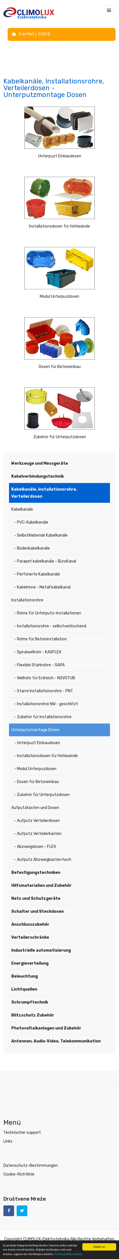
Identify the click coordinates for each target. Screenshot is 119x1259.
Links (7, 1141)
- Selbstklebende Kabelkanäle (41, 535)
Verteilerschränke (30, 937)
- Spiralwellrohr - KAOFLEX (37, 652)
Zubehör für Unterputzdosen (59, 437)
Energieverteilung (30, 963)
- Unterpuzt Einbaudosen (37, 742)
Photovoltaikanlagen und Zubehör (46, 1028)
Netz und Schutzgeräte (35, 898)
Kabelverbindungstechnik (37, 476)
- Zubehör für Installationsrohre (43, 717)
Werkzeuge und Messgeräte (39, 463)
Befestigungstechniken (35, 872)
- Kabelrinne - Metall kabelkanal (42, 587)
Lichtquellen (24, 989)
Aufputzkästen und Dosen (35, 807)
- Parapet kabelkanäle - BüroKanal (45, 561)
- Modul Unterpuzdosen (35, 768)
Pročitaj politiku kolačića (68, 1254)
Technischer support (22, 1132)
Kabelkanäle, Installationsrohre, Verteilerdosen (44, 493)
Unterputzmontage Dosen (35, 729)
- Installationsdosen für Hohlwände (46, 755)
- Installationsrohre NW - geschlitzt (46, 704)
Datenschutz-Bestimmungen (30, 1165)
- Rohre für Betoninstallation (40, 639)
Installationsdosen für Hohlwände (59, 226)
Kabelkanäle (22, 509)
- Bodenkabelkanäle (32, 548)
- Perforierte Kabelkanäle (37, 574)
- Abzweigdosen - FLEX (35, 846)
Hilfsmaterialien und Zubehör (41, 885)
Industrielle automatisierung (41, 950)
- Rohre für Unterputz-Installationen (47, 613)
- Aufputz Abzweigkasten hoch (42, 859)
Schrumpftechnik (29, 1002)
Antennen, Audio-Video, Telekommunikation (56, 1041)
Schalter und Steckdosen (37, 911)
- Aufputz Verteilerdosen (37, 820)
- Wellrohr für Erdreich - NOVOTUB (44, 678)
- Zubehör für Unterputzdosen (42, 794)
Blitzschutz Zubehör (32, 1015)
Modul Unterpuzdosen (59, 296)
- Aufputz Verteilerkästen (37, 833)
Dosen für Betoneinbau (60, 366)
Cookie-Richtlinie (18, 1174)
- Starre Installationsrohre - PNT (43, 691)
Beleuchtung (24, 976)
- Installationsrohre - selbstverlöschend (50, 626)
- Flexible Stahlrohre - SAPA (39, 665)
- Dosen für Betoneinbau (36, 781)
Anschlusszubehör (30, 924)
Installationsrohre (27, 600)
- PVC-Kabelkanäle (31, 522)
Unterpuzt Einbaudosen (59, 156)
